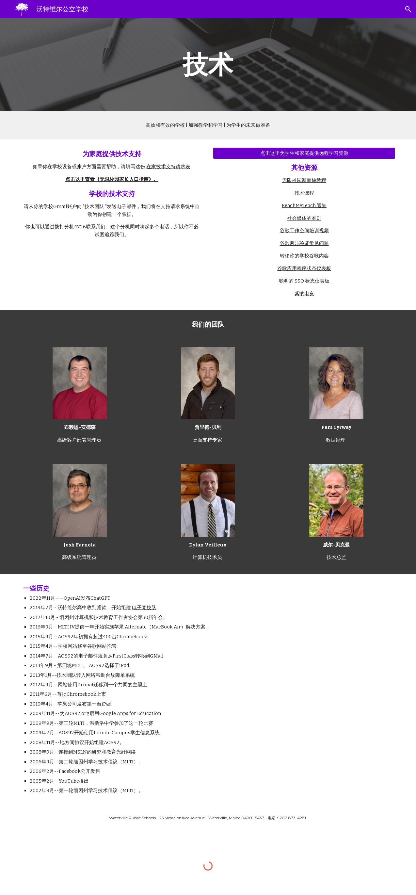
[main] (208, 64)
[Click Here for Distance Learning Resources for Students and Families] (304, 153)
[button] (408, 9)
